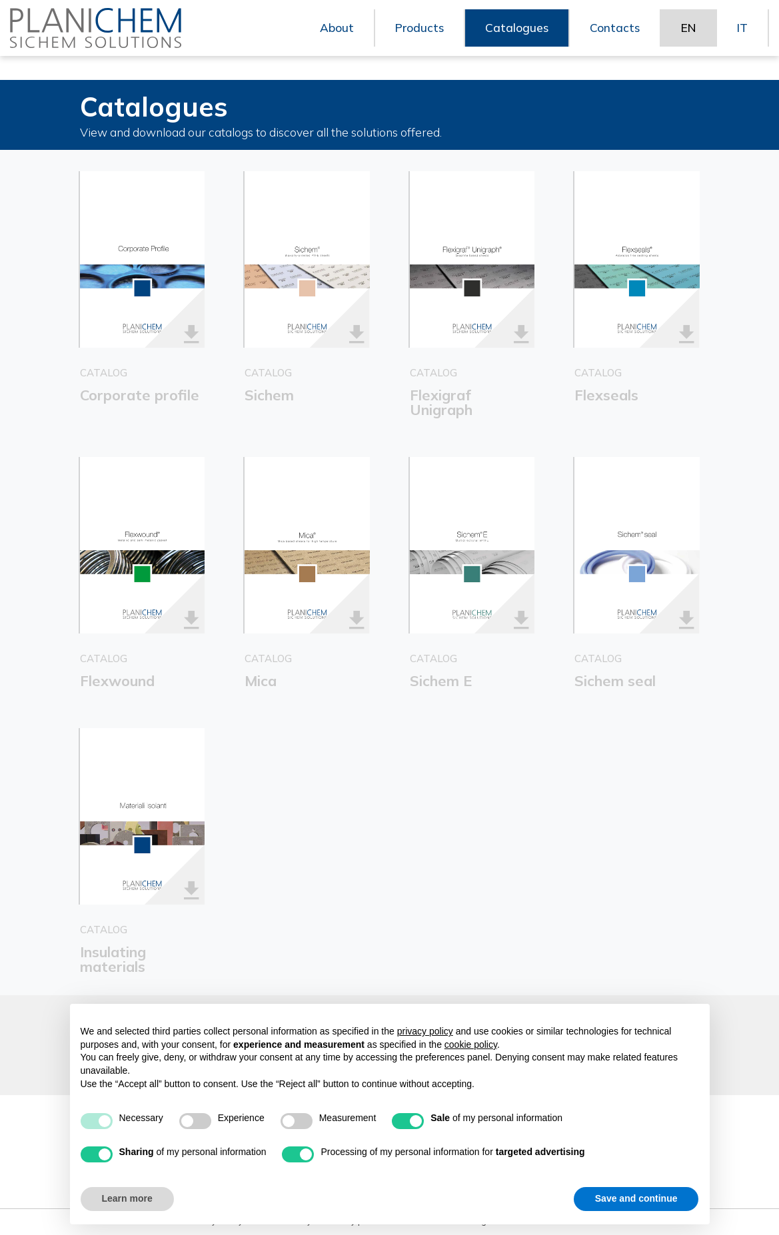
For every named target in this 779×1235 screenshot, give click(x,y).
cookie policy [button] (470, 1044)
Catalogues (513, 39)
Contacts (611, 39)
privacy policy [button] (425, 1031)
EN (686, 39)
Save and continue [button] (636, 1198)
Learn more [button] (127, 1198)
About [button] (332, 39)
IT (742, 39)
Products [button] (415, 39)
